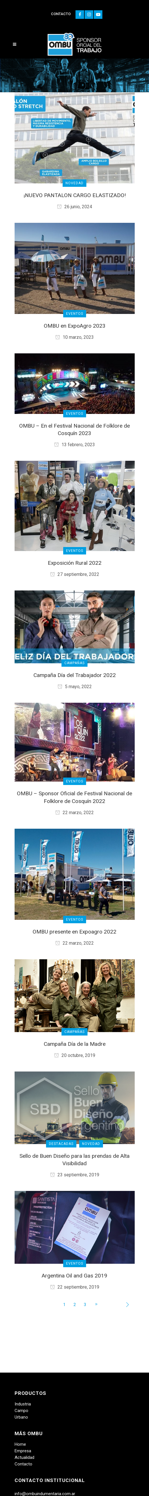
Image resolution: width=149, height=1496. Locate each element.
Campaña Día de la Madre (75, 1044)
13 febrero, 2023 (74, 444)
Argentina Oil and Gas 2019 (74, 1275)
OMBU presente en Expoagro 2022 (74, 931)
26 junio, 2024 (74, 206)
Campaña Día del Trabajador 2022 (74, 675)
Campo (21, 1410)
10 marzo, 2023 (74, 337)
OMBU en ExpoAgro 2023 (75, 326)
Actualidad (24, 1457)
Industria (23, 1404)
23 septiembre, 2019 (74, 1174)
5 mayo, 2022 (74, 686)
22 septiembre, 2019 (74, 1287)
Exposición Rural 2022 (75, 563)
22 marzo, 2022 (74, 812)
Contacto (23, 1464)
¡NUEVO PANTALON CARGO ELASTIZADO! (74, 195)
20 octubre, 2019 (74, 1055)
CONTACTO (61, 14)
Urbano (21, 1417)
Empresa (23, 1451)
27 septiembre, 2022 (74, 574)
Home (20, 1444)
